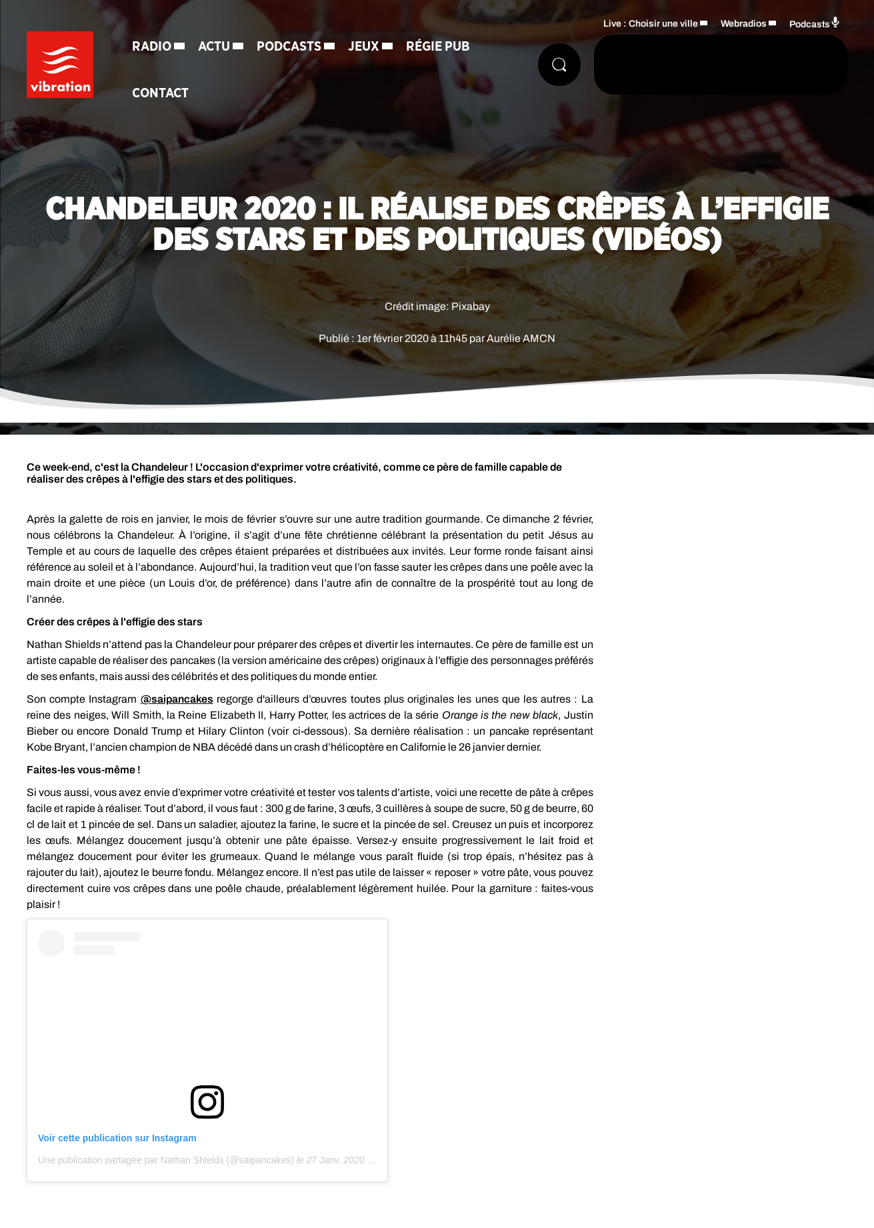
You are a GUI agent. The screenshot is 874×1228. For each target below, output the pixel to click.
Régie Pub (438, 46)
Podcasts (289, 46)
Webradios (744, 24)
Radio (151, 46)
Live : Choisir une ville (650, 24)
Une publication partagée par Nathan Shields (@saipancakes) (166, 1160)
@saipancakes (177, 699)
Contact (160, 93)
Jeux (363, 46)
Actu (214, 46)
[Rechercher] (559, 64)
